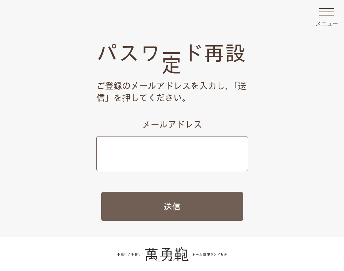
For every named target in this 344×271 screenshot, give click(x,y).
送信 (172, 206)
